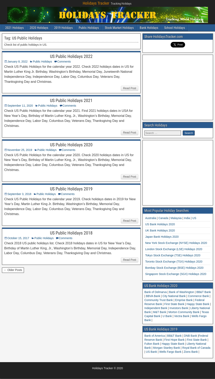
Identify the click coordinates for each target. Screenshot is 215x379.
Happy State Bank (198, 304)
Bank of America (155, 335)
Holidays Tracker (96, 3)
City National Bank (174, 296)
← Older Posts (13, 270)
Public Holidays (89, 28)
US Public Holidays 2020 (71, 144)
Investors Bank (179, 308)
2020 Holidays (39, 28)
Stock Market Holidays (119, 28)
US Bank (152, 351)
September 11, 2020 (20, 105)
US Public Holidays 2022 (71, 56)
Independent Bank (156, 308)
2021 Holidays (14, 28)
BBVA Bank (153, 296)
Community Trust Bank (159, 300)
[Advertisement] (178, 87)
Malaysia (176, 218)
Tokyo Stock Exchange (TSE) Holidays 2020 (172, 255)
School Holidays (174, 28)
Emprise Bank (183, 300)
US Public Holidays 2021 (71, 100)
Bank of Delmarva (155, 292)
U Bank (167, 316)
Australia (150, 218)
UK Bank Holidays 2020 (160, 230)
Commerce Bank (198, 296)
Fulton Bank (152, 343)
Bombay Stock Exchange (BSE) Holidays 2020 (174, 267)
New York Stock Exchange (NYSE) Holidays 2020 (176, 243)
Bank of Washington (181, 292)
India (187, 218)
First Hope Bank (174, 339)
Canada (163, 218)
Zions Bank (191, 351)
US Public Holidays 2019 (71, 188)
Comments (64, 61)
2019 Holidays (63, 28)
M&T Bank (159, 312)
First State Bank (174, 304)
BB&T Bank (203, 292)
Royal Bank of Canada (196, 347)
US (194, 218)
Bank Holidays (149, 28)
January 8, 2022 (17, 61)
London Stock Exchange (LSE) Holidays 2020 (173, 249)
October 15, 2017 (18, 238)
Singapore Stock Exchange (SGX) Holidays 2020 (175, 274)
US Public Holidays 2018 (71, 232)
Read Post (129, 88)
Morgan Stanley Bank (167, 347)
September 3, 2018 (19, 194)
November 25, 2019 (19, 150)
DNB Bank (191, 335)
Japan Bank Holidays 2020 (162, 236)
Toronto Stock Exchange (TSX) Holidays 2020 (173, 261)
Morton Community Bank (184, 312)
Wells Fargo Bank (170, 351)
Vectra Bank (181, 316)
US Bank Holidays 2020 (160, 224)
